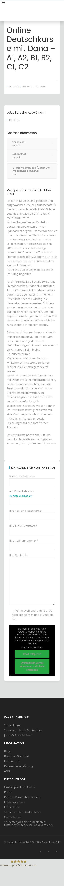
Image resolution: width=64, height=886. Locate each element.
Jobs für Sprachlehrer (18, 735)
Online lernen (12, 817)
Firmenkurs (11, 807)
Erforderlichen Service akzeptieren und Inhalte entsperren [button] (32, 666)
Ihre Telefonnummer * (32, 543)
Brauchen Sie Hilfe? (16, 756)
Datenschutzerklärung (18, 766)
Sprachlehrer (12, 725)
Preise (8, 792)
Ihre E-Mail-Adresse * (32, 528)
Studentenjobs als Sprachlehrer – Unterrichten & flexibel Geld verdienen (28, 823)
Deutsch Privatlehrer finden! (22, 797)
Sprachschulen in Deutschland (23, 730)
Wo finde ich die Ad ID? (20, 495)
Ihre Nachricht (32, 557)
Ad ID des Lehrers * (32, 496)
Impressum (11, 761)
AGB (7, 771)
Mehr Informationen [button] (32, 647)
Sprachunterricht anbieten (44, 5)
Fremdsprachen (14, 802)
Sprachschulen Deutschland (22, 812)
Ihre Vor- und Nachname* (32, 513)
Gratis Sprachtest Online (20, 787)
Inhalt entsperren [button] (32, 653)
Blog (7, 751)
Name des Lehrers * (32, 479)
